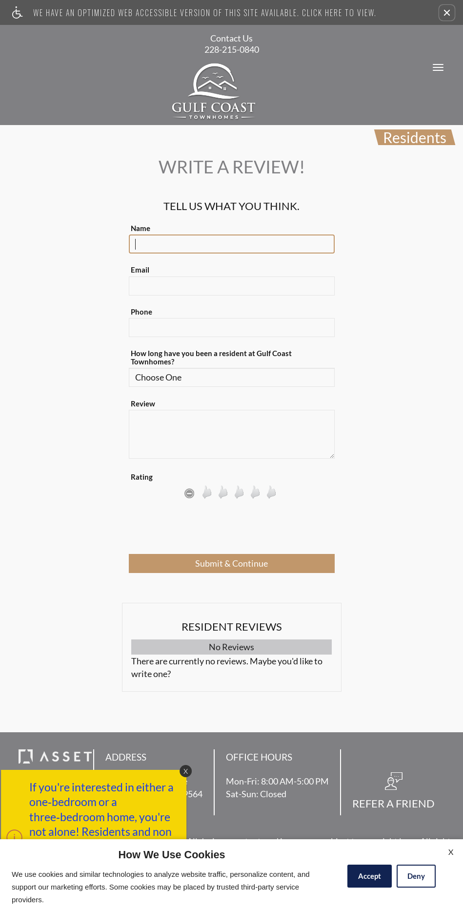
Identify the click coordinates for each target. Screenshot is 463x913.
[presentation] (232, 530)
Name (140, 228)
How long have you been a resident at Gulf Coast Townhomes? (211, 357)
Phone (141, 312)
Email (140, 270)
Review (143, 404)
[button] (447, 13)
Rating (142, 477)
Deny (416, 875)
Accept (369, 875)
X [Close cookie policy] (450, 851)
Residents (414, 137)
